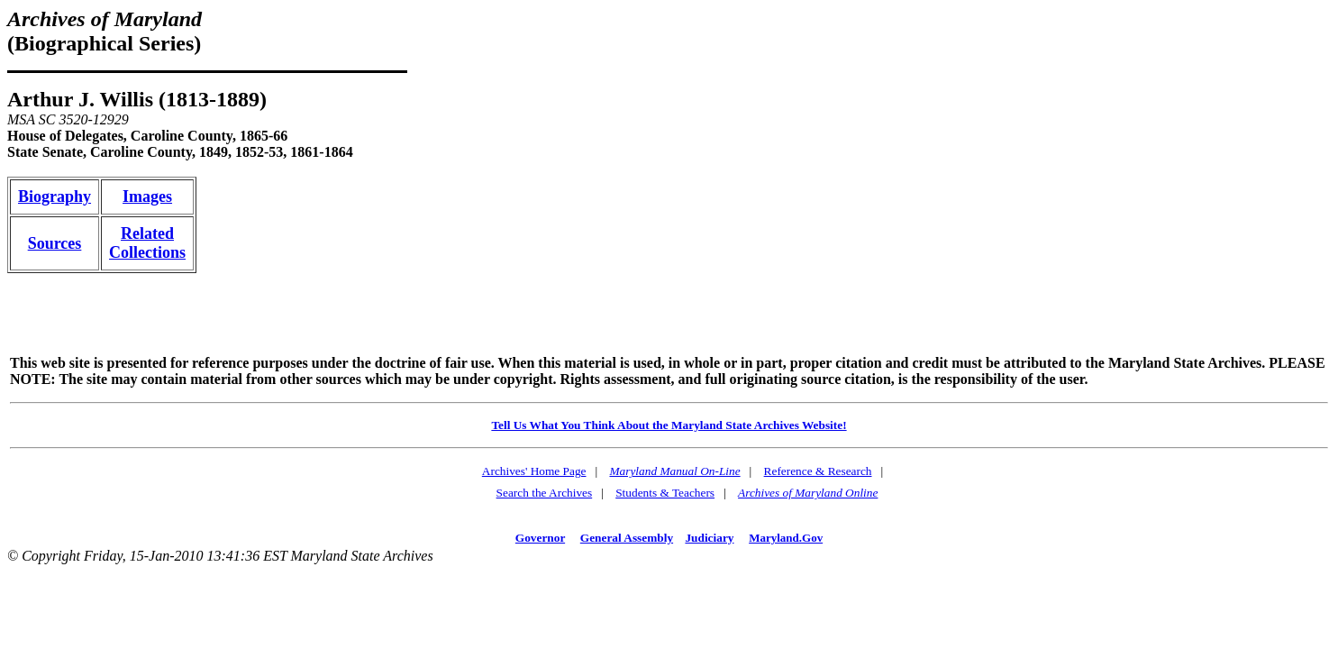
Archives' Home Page (534, 471)
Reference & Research (818, 471)
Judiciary (709, 537)
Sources (55, 243)
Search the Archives (544, 492)
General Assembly (626, 537)
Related (147, 233)
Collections (147, 252)
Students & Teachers (665, 492)
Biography (54, 196)
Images (147, 196)
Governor (540, 537)
